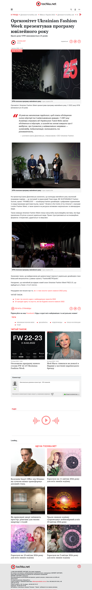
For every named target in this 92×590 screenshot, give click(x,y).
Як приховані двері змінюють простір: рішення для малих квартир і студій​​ (26, 519)
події (19, 325)
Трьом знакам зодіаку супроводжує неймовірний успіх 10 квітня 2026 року (63, 519)
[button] (75, 9)
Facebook (30, 313)
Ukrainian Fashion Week (25, 322)
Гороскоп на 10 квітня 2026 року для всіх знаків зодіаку (27, 556)
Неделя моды (57, 322)
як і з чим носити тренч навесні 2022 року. (50, 291)
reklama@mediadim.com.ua (39, 581)
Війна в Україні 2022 (47, 15)
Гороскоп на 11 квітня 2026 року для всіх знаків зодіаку (63, 480)
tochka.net (21, 41)
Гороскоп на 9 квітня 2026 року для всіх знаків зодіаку (62, 556)
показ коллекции (73, 322)
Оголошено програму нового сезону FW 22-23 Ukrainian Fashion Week (25, 366)
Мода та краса (16, 51)
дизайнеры (43, 322)
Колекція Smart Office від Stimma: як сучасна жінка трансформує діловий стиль (28, 481)
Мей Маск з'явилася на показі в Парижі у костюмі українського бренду (63, 366)
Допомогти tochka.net (28, 15)
